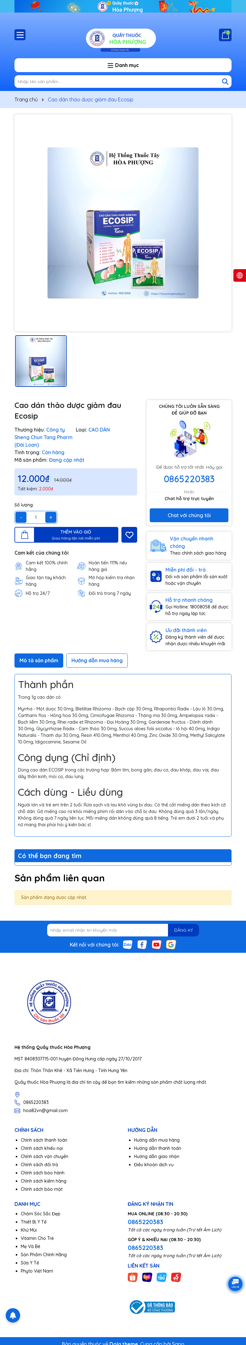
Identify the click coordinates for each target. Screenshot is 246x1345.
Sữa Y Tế (30, 1263)
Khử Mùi (29, 1230)
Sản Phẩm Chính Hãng (44, 1254)
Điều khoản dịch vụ (154, 1164)
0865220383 (189, 478)
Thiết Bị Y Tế (34, 1222)
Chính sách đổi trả (39, 1164)
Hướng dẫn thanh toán (157, 1148)
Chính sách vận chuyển (44, 1156)
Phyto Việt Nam (37, 1271)
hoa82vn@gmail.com (45, 1110)
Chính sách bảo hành (42, 1173)
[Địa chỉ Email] (123, 930)
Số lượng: (24, 505)
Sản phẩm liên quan (59, 878)
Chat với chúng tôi (189, 515)
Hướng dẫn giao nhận (156, 1156)
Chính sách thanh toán (44, 1140)
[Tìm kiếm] (225, 81)
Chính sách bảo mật (42, 1189)
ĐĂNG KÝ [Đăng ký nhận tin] (183, 930)
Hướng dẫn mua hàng (157, 1140)
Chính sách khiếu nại (42, 1148)
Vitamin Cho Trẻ (37, 1238)
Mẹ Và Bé (30, 1246)
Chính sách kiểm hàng (43, 1181)
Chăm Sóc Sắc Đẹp (40, 1214)
